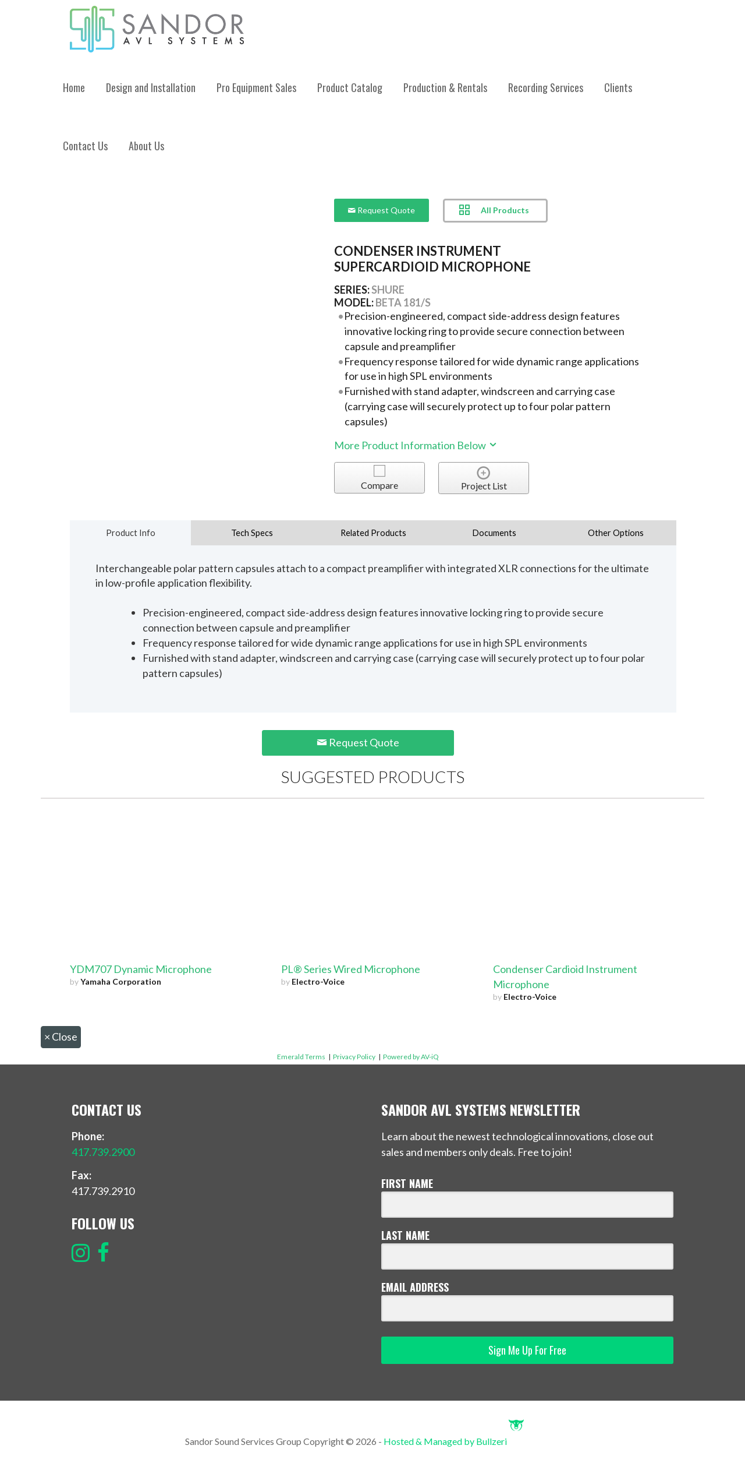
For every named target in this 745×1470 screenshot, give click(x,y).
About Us (146, 145)
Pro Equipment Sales (256, 87)
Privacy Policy (354, 1056)
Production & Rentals (445, 87)
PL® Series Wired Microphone (350, 969)
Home (74, 87)
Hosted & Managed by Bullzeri (454, 1441)
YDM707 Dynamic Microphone (141, 969)
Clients (618, 87)
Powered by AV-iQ (411, 1056)
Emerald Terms (301, 1056)
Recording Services (545, 87)
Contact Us (85, 145)
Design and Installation (151, 87)
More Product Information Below (416, 445)
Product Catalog (349, 87)
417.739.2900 (103, 1151)
